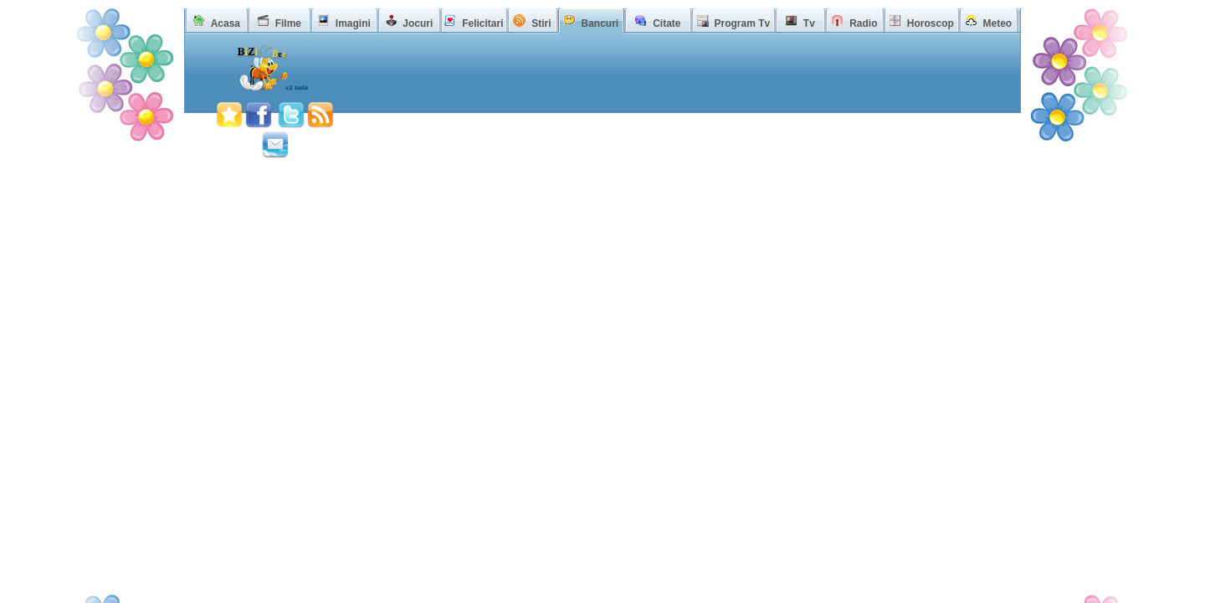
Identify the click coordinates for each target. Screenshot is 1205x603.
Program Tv (742, 23)
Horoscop (930, 23)
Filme (288, 23)
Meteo (998, 23)
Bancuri (599, 23)
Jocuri (418, 23)
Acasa (225, 23)
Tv (809, 23)
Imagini (353, 23)
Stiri (541, 23)
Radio (863, 23)
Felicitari (482, 23)
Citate (666, 23)
